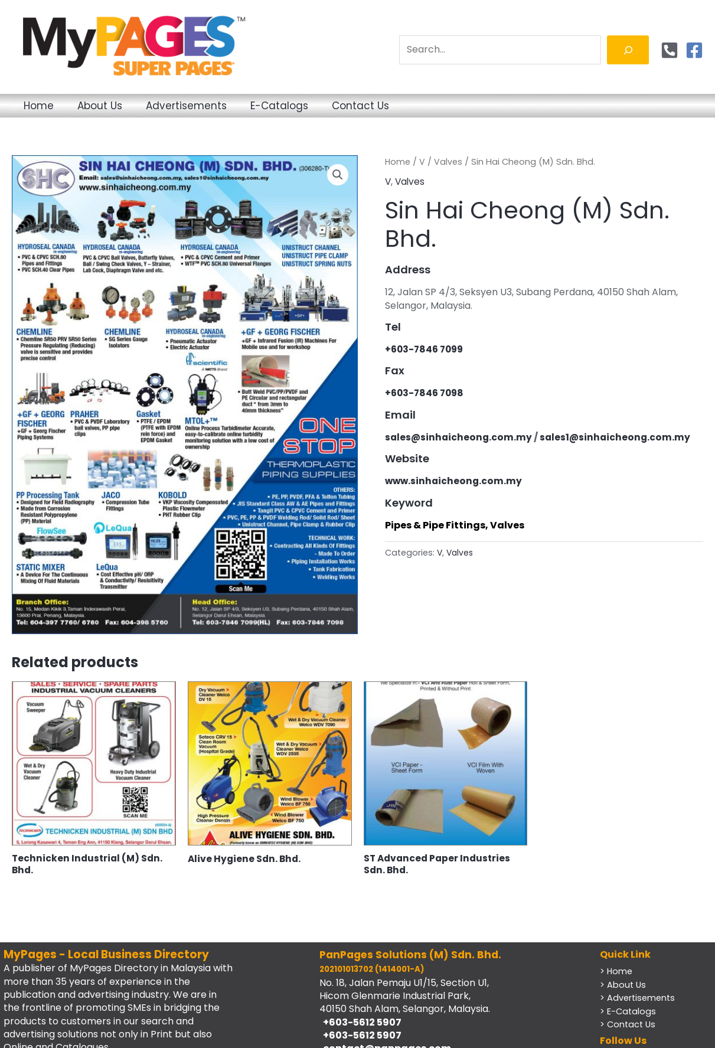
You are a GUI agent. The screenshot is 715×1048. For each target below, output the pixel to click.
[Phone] (669, 50)
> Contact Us (629, 1025)
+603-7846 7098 (426, 393)
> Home (617, 972)
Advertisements (230, 106)
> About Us (623, 986)
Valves (449, 162)
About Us (126, 106)
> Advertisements (639, 999)
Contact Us (440, 106)
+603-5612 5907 (360, 1023)
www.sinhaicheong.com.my (455, 481)
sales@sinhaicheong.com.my (459, 437)
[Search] (628, 49)
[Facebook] (694, 50)
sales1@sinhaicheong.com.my (618, 437)
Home (47, 106)
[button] (337, 175)
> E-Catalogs (628, 1012)
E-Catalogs (341, 106)
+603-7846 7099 (426, 349)
